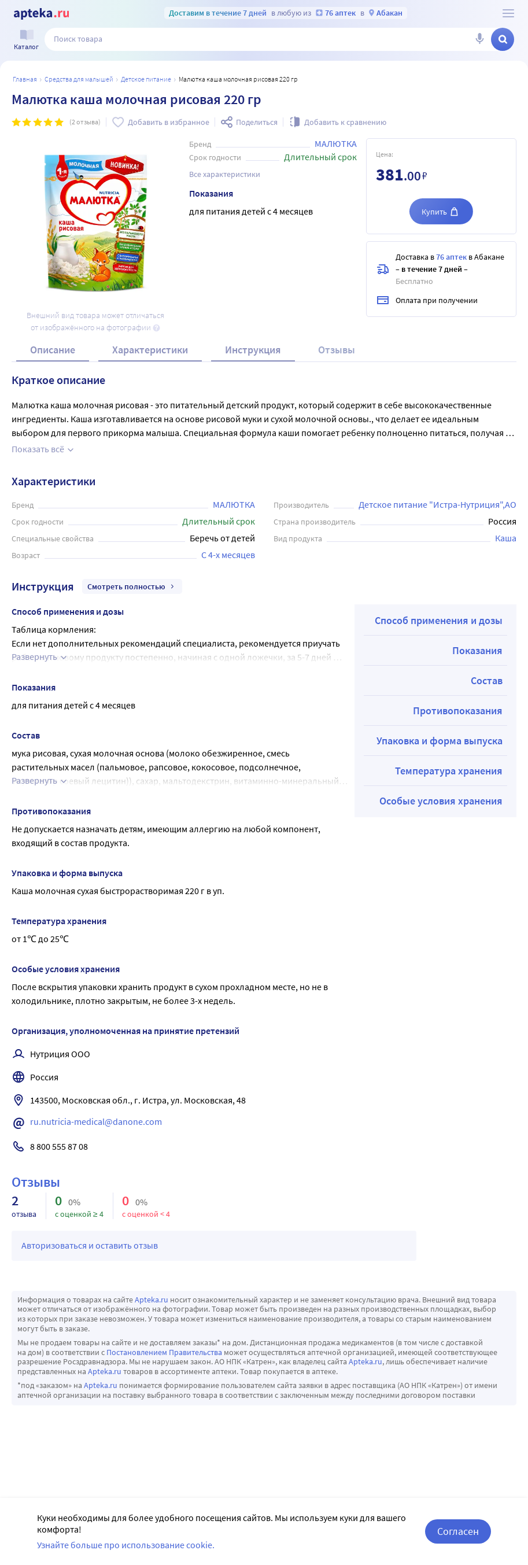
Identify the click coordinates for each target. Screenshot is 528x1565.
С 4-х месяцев (228, 554)
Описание (52, 349)
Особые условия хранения (441, 800)
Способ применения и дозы (439, 620)
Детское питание (146, 79)
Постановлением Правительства (164, 1352)
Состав (487, 680)
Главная (25, 79)
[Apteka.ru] (41, 14)
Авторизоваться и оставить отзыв (89, 1245)
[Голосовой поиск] (479, 39)
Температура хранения (449, 770)
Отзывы (336, 349)
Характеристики (150, 349)
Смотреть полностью (132, 586)
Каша (505, 538)
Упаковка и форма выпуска (439, 740)
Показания (477, 650)
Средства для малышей (79, 79)
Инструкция (253, 349)
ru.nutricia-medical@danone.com (96, 1121)
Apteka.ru (151, 1299)
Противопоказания (458, 710)
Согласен (458, 1531)
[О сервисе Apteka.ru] (508, 13)
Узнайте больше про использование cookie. (126, 1545)
